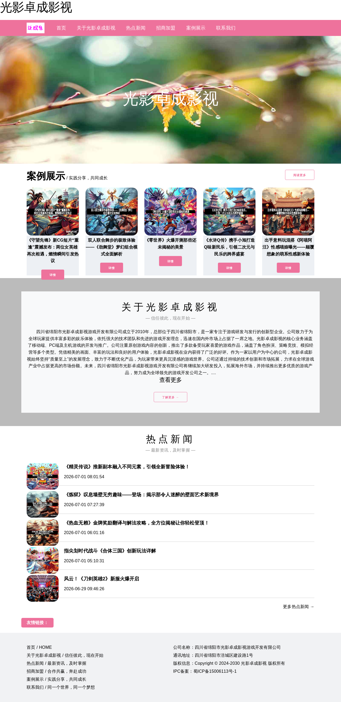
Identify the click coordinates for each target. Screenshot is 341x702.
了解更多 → (170, 397)
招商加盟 (166, 28)
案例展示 (196, 28)
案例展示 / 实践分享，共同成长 (56, 679)
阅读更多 (299, 175)
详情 (53, 274)
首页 (61, 28)
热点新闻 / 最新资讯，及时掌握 (56, 663)
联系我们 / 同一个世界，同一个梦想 (61, 687)
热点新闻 (135, 28)
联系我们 (226, 28)
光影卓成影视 (36, 7)
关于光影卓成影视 (96, 28)
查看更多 (170, 380)
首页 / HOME (39, 647)
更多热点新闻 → (298, 606)
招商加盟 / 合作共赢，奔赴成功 (56, 671)
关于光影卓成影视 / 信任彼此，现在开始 (65, 655)
